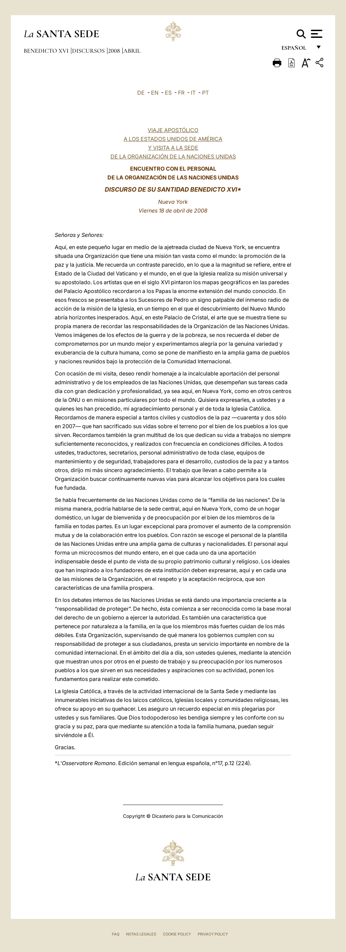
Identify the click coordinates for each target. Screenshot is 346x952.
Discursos (89, 50)
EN (154, 92)
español (296, 50)
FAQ (115, 934)
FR (181, 92)
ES (168, 92)
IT (193, 92)
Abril (132, 50)
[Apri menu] (315, 34)
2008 (114, 50)
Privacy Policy (213, 934)
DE (141, 92)
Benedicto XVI (47, 50)
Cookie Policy (177, 934)
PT (205, 92)
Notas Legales (141, 934)
